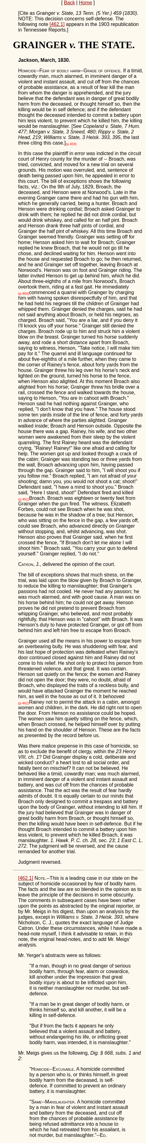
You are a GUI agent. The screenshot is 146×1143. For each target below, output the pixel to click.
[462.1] (57, 24)
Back (69, 2)
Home (85, 2)
